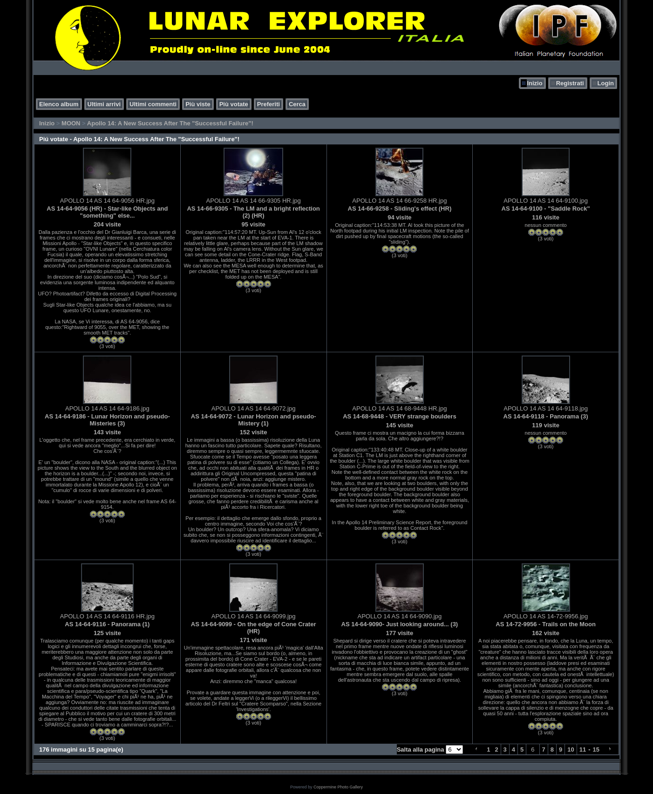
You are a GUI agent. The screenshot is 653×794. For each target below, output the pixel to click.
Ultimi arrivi (104, 104)
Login (606, 83)
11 (582, 749)
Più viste (197, 104)
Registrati (570, 83)
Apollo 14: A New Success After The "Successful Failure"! (170, 123)
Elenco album (59, 104)
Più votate (233, 104)
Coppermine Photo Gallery (338, 787)
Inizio (534, 83)
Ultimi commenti (153, 104)
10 (570, 749)
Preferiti (268, 104)
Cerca (297, 104)
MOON (70, 123)
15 (596, 749)
